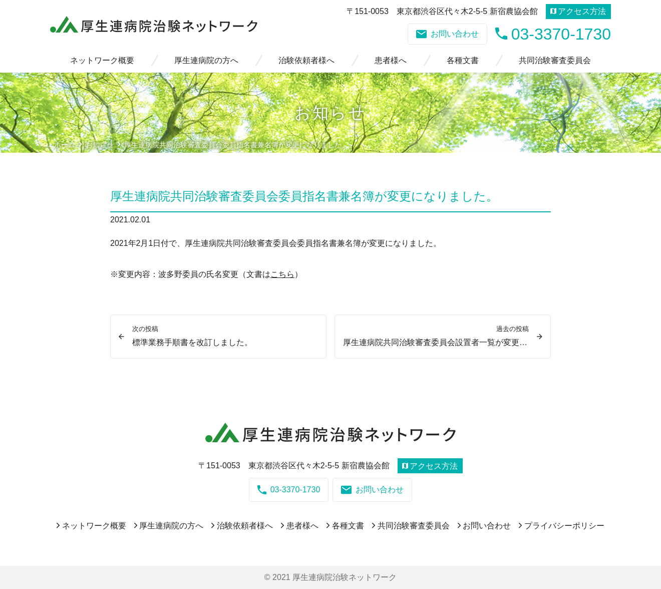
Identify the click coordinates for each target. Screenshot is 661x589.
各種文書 (463, 60)
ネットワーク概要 (102, 60)
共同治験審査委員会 (555, 60)
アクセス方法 (578, 11)
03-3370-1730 (553, 34)
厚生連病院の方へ (206, 60)
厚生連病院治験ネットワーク (344, 577)
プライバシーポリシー (564, 525)
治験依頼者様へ (306, 60)
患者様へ (391, 60)
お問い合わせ (447, 34)
